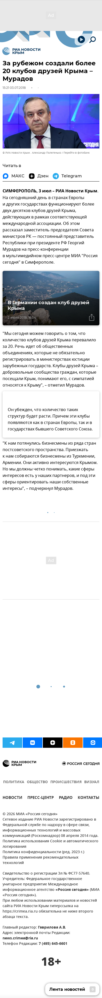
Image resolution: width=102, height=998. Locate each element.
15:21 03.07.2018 (14, 88)
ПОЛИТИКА (13, 782)
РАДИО (66, 798)
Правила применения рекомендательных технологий (41, 860)
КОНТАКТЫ (88, 798)
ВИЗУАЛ (91, 782)
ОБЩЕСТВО (37, 782)
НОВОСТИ (12, 798)
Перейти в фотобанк (77, 153)
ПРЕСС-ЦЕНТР (40, 798)
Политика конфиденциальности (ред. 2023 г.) (43, 852)
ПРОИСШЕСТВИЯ (66, 782)
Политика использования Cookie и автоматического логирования (50, 844)
